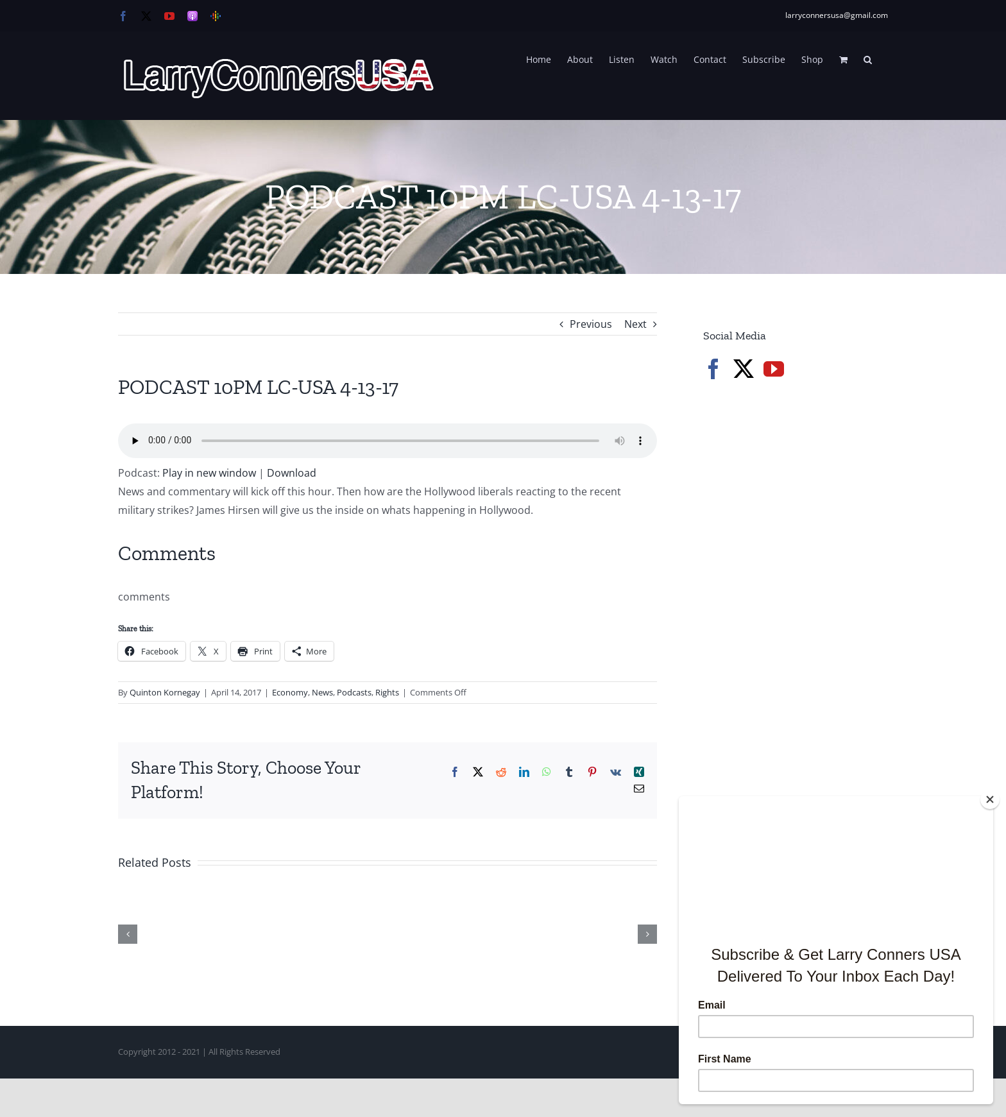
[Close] (990, 799)
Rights (387, 692)
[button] (868, 58)
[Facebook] (713, 369)
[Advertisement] (799, 609)
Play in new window (209, 473)
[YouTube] (773, 369)
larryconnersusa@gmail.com (836, 15)
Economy (290, 692)
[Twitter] (743, 369)
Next (635, 324)
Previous (591, 324)
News (322, 692)
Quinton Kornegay (165, 692)
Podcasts (354, 692)
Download (291, 473)
